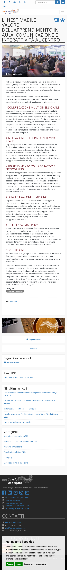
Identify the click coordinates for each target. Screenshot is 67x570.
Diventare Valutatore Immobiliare (18, 422)
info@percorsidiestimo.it (15, 528)
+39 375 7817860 (13, 522)
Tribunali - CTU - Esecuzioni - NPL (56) (20, 441)
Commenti (12, 301)
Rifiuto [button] (18, 564)
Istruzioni (29, 377)
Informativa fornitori (13, 503)
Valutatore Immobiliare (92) (16, 436)
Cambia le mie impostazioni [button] (35, 564)
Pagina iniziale (33, 339)
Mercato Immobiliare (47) (15, 446)
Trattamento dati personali (16, 497)
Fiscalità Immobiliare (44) (15, 452)
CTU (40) (8, 457)
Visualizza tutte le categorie (16, 462)
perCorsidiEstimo (12, 362)
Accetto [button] (10, 564)
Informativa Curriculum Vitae (17, 505)
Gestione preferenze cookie (17, 508)
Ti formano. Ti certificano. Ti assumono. (21, 408)
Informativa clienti (12, 500)
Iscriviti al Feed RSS (13, 377)
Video (33, 348)
